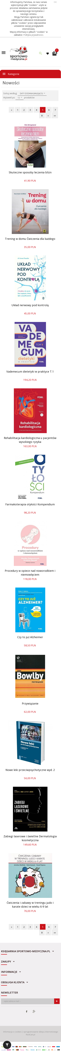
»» (55, 115)
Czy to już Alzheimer (30, 637)
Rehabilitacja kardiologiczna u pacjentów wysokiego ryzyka (30, 440)
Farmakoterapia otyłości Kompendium (30, 504)
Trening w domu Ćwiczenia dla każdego (30, 239)
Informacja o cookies (12, 1031)
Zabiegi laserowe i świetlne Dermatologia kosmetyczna (30, 838)
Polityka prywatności (33, 34)
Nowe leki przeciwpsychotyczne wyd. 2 (30, 770)
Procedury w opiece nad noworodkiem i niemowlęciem (30, 572)
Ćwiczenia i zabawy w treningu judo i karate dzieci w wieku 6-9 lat (30, 904)
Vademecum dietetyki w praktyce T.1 (30, 371)
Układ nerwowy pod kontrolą (30, 305)
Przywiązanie (30, 703)
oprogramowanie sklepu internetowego (40, 1031)
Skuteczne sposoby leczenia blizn (30, 172)
